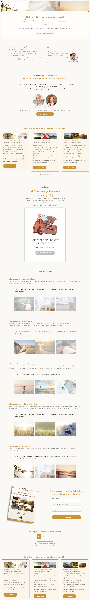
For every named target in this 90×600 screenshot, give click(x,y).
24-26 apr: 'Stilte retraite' (71, 140)
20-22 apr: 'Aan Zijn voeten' (11, 140)
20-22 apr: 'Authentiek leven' (42, 140)
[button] (39, 536)
